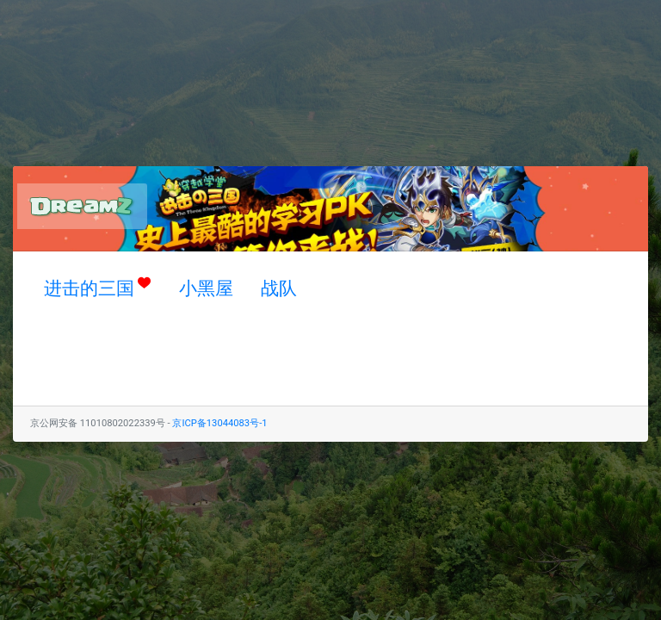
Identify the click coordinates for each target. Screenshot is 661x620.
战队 (279, 288)
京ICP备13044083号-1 (219, 423)
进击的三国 (97, 287)
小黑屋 (206, 288)
